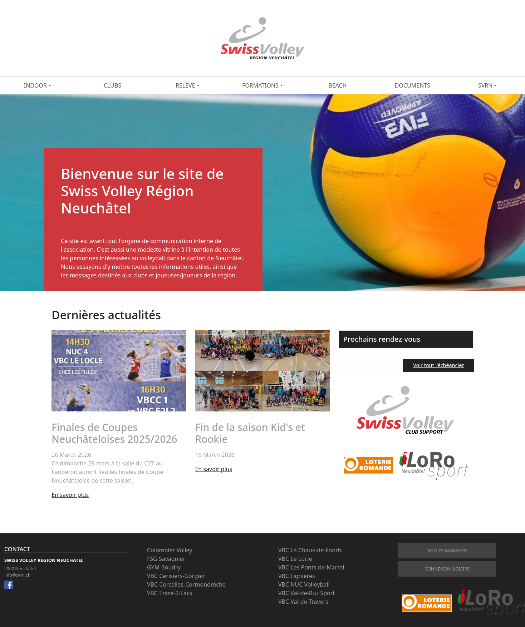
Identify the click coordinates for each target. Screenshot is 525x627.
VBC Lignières (296, 576)
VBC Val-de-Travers (303, 602)
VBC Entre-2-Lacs (169, 593)
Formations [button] (260, 85)
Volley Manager (447, 550)
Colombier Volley (169, 550)
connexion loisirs (447, 569)
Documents (412, 85)
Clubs (112, 85)
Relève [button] (185, 85)
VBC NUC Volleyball (304, 584)
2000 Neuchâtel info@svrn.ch (20, 572)
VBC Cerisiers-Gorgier (176, 576)
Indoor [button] (35, 85)
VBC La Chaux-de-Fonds (310, 550)
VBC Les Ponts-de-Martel (311, 567)
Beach (337, 85)
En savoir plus (70, 495)
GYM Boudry (164, 567)
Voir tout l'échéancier (438, 365)
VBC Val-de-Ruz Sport (306, 593)
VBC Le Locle (295, 559)
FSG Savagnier (166, 559)
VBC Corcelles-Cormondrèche (186, 584)
